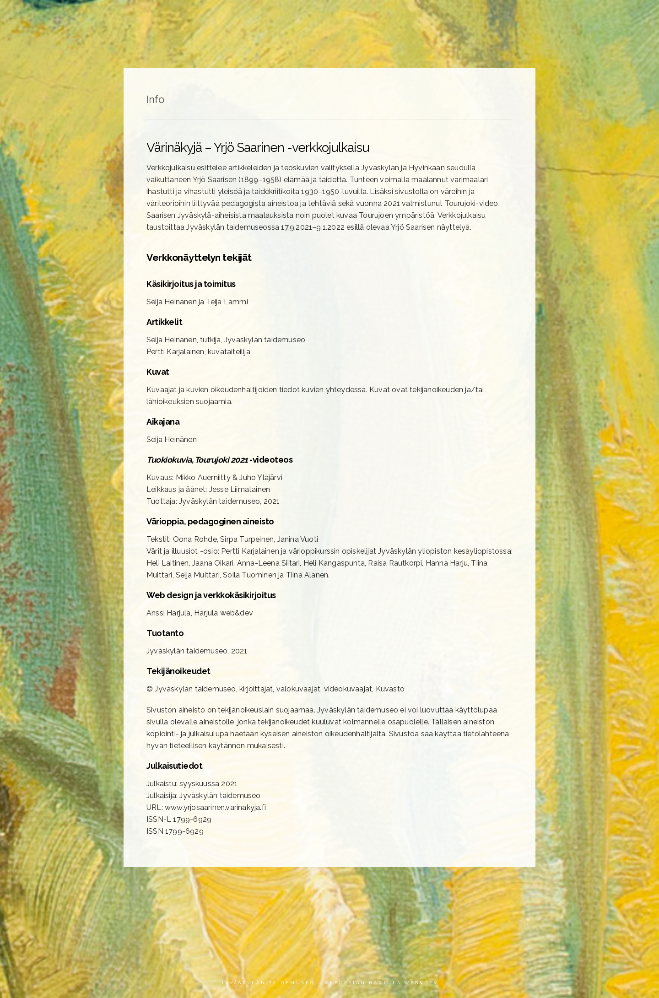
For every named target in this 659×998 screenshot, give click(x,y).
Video (545, 16)
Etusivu (274, 16)
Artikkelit (383, 16)
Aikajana (441, 16)
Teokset (326, 16)
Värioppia (496, 16)
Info (584, 16)
